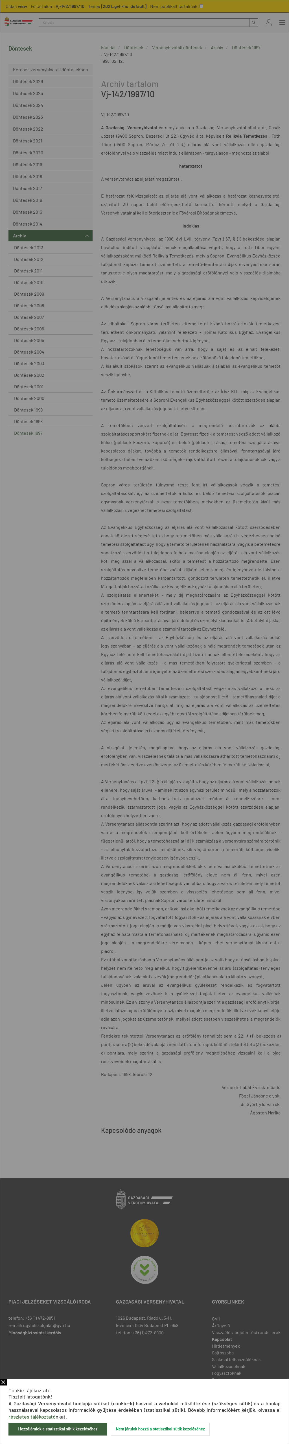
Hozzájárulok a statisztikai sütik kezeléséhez (57, 1429)
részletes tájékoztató (32, 1416)
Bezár (3, 1382)
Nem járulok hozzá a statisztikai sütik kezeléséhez (160, 1429)
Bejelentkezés (268, 22)
